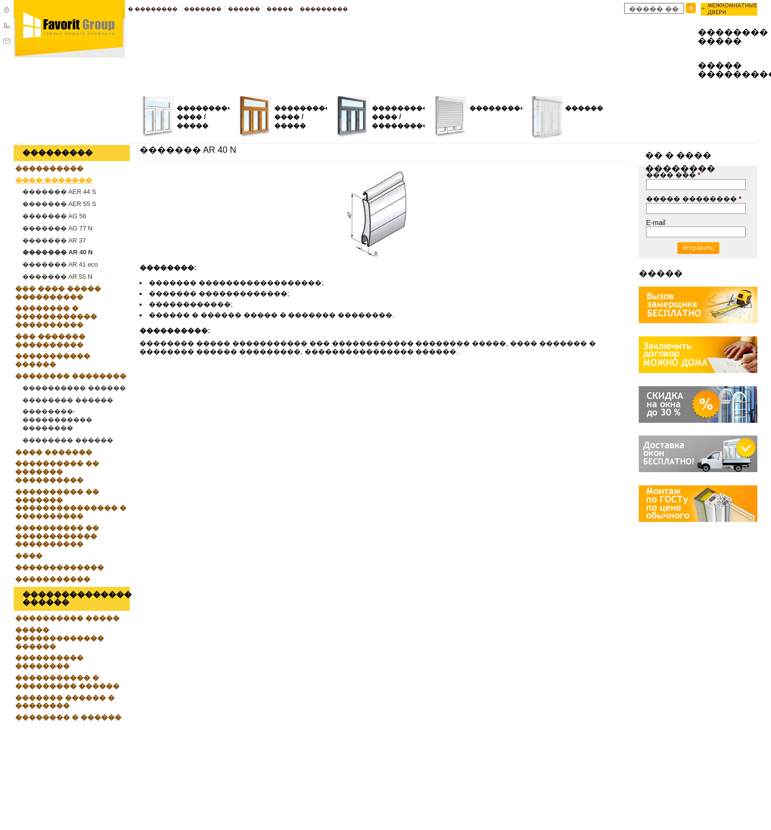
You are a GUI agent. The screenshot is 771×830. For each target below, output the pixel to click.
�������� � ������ (68, 717)
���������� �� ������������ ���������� (57, 536)
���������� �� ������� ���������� (57, 471)
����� (279, 9)
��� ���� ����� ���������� (58, 293)
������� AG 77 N (57, 228)
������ (244, 9)
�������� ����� (720, 37)
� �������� (153, 9)
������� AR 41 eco (60, 264)
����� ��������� (720, 70)
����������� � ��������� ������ (67, 682)
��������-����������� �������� (57, 420)
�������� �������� (70, 376)
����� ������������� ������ (59, 638)
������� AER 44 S (59, 191)
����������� (407, 125)
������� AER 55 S (59, 204)
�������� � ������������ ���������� (56, 316)
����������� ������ (52, 360)
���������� (501, 108)
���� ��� (673, 175)
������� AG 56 (54, 216)
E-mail (656, 223)
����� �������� (693, 199)
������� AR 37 (54, 240)
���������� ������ (74, 388)
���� (28, 556)
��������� (324, 9)
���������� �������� (49, 662)
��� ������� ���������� (50, 340)
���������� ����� (67, 618)
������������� (59, 567)
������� (203, 9)
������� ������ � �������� (65, 702)
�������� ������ (67, 400)
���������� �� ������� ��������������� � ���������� (70, 504)
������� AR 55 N (57, 276)
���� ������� (53, 180)
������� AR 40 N (57, 252)
